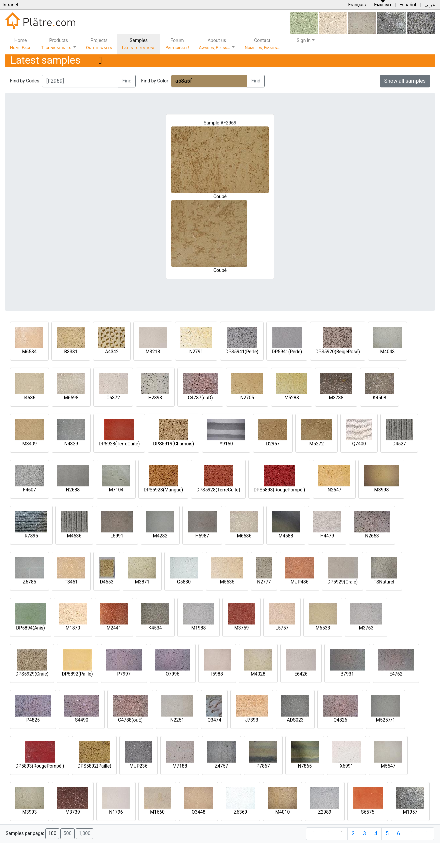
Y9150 (226, 443)
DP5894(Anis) (30, 627)
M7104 (116, 489)
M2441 (114, 627)
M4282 (160, 535)
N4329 (71, 443)
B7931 (347, 674)
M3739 (72, 812)
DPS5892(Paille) (94, 766)
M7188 (180, 766)
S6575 (367, 812)
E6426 (300, 674)
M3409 (29, 443)
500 (67, 833)
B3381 (70, 351)
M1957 (410, 812)
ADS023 (295, 720)
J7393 (251, 720)
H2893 (155, 397)
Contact (262, 44)
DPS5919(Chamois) (173, 443)
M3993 (29, 812)
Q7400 (359, 443)
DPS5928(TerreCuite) (218, 489)
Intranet (10, 4)
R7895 (31, 535)
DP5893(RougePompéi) (39, 766)
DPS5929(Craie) (32, 674)
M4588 (286, 535)
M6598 (71, 397)
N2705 (247, 397)
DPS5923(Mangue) (163, 489)
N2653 (372, 535)
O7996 (172, 674)
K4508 (379, 397)
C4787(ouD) (200, 397)
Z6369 (240, 812)
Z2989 (324, 812)
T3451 (71, 581)
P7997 (124, 674)
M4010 (282, 812)
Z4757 (221, 766)
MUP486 (300, 581)
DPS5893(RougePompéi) (279, 489)
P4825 (33, 720)
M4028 (258, 674)
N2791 (196, 351)
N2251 (177, 720)
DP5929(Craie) (342, 581)
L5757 (281, 627)
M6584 (29, 351)
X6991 (346, 766)
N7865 (305, 766)
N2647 (334, 489)
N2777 (264, 581)
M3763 (366, 627)
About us (215, 44)
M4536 (74, 535)
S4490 (81, 720)
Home (20, 44)
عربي (429, 4)
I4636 (29, 397)
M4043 (387, 351)
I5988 (217, 674)
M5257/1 (385, 720)
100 (52, 833)
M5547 (388, 766)
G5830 (184, 581)
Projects (99, 44)
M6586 (244, 535)
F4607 (29, 489)
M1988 (198, 627)
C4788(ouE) (130, 720)
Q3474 (214, 720)
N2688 (73, 489)
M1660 (157, 812)
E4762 (395, 674)
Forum (177, 44)
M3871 (142, 581)
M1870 (73, 627)
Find (127, 81)
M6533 (323, 627)
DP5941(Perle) (287, 351)
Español (407, 4)
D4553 (107, 581)
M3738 (336, 397)
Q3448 (198, 812)
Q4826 (340, 720)
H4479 (327, 535)
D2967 (273, 443)
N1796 (116, 812)
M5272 (316, 443)
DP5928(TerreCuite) (119, 443)
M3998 (381, 489)
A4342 (112, 351)
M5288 (291, 397)
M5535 (227, 581)
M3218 (153, 351)
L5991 (116, 535)
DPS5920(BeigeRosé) (337, 351)
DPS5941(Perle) (241, 351)
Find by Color (154, 80)
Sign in (300, 40)
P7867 (263, 766)
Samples (138, 44)
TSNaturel (384, 581)
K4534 (155, 627)
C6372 (113, 397)
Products (56, 44)
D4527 (399, 443)
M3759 (241, 627)
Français (357, 4)
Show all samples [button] (405, 81)
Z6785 (29, 581)
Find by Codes (24, 80)
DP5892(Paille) (77, 674)
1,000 (84, 833)
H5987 (202, 535)
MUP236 (139, 766)
